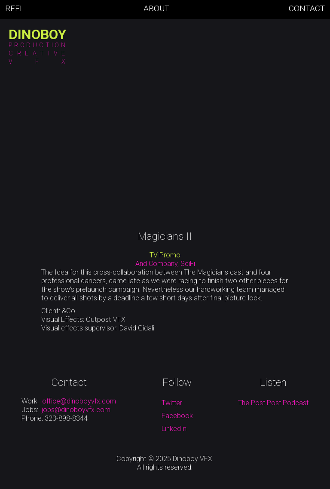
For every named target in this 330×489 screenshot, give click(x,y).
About (156, 8)
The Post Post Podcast (273, 403)
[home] (37, 34)
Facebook (177, 416)
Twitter (172, 403)
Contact (307, 8)
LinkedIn (174, 429)
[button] (74, 49)
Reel (14, 8)
